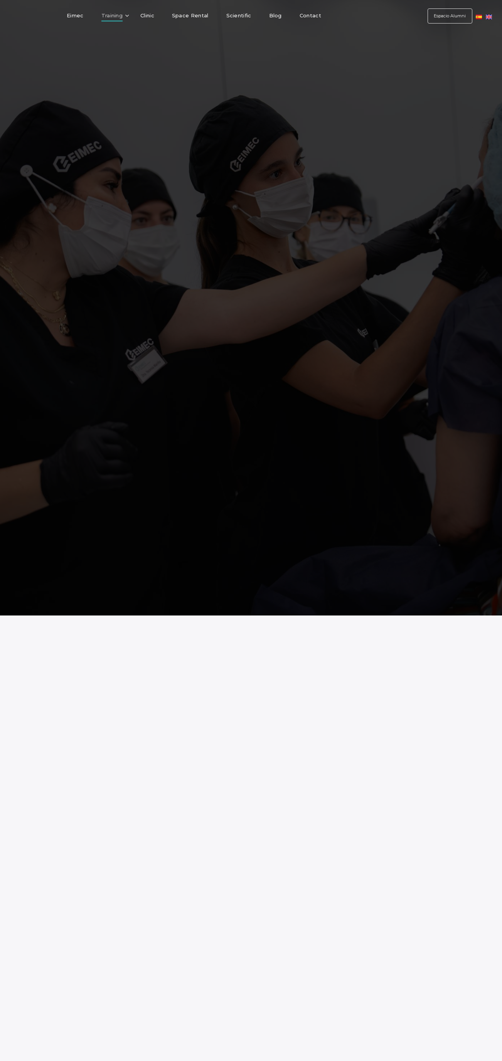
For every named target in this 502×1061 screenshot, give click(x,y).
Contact (310, 15)
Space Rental (190, 15)
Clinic (147, 15)
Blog (275, 15)
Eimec (75, 15)
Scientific (238, 15)
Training (115, 15)
